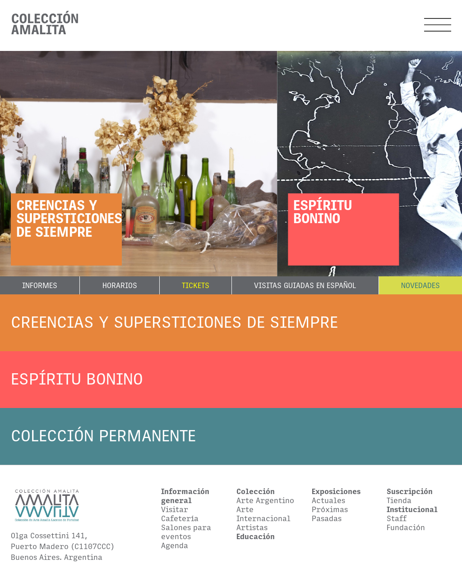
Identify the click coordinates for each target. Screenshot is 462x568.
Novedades (420, 285)
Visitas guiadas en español (305, 285)
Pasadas (327, 518)
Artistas (252, 527)
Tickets (195, 285)
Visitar (174, 509)
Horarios (119, 285)
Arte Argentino (265, 500)
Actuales (328, 500)
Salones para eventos (186, 532)
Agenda (174, 545)
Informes (39, 285)
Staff (397, 518)
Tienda (399, 500)
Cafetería (180, 518)
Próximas (330, 509)
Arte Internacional (263, 514)
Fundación (406, 527)
